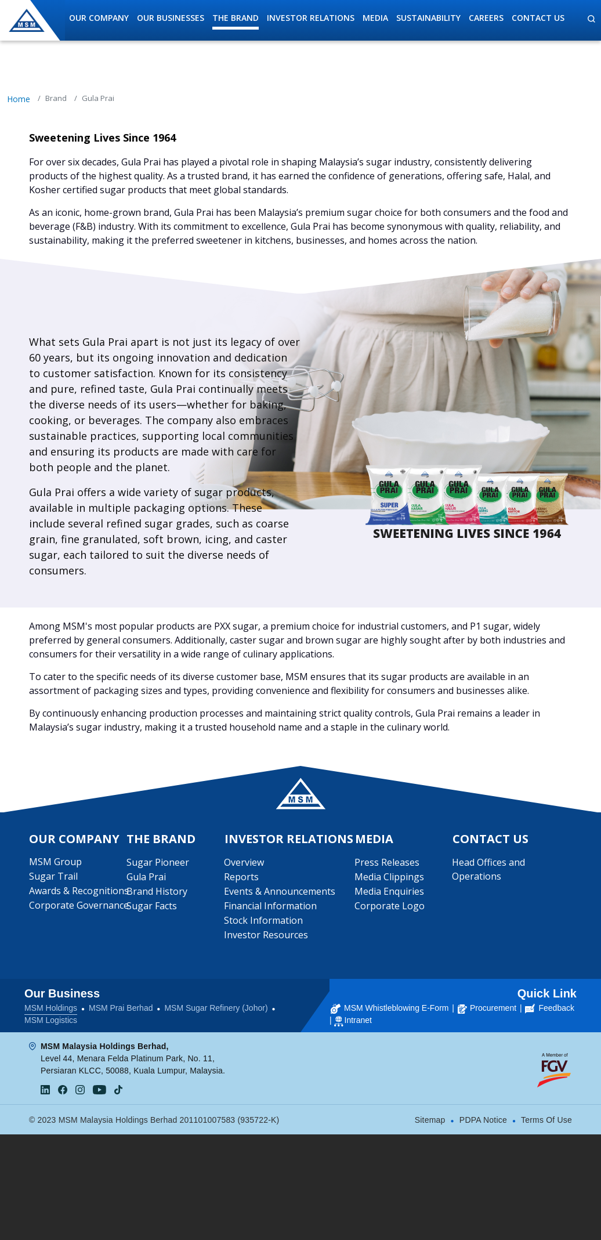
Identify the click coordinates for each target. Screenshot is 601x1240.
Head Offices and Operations (488, 869)
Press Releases (386, 862)
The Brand (235, 17)
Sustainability (428, 17)
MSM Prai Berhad (121, 1008)
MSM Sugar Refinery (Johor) (215, 1008)
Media (375, 17)
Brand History (398, 71)
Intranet (358, 1020)
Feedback (549, 1008)
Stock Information (263, 920)
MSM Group (55, 861)
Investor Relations (310, 17)
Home (18, 98)
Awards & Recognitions (79, 890)
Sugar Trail (53, 876)
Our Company (99, 17)
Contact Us (538, 17)
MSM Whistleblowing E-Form (389, 1008)
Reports (241, 876)
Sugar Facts (151, 905)
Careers (486, 17)
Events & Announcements (279, 891)
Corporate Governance (79, 905)
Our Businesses (170, 17)
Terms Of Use (546, 1120)
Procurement (487, 1008)
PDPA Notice (483, 1120)
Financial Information (270, 905)
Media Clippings (389, 876)
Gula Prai (146, 876)
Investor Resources (266, 934)
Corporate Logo (389, 905)
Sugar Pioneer (203, 71)
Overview (244, 862)
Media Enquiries (389, 891)
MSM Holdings (50, 1008)
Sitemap (430, 1120)
